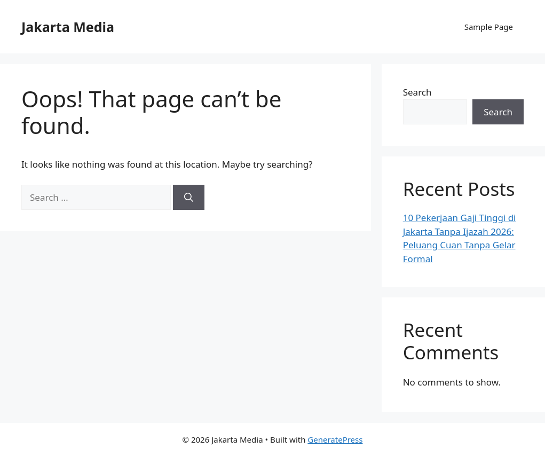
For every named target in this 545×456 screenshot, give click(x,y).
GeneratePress (334, 439)
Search (417, 92)
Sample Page (488, 26)
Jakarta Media (67, 27)
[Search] (188, 197)
